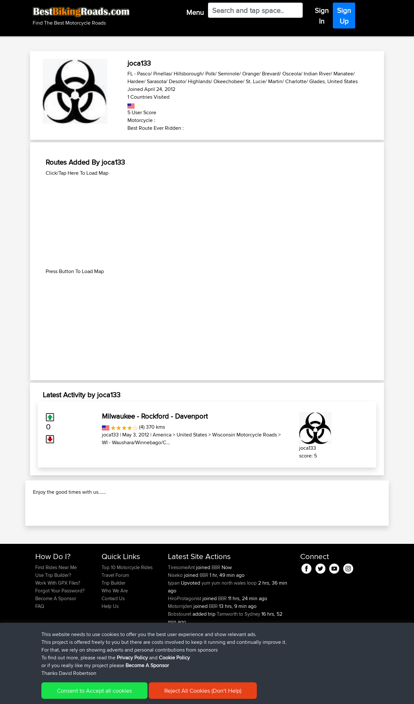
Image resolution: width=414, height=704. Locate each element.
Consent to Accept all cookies (94, 691)
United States (192, 434)
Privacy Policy (132, 657)
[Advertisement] (207, 222)
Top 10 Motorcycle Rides (127, 609)
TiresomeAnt (182, 609)
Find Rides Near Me (56, 609)
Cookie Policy (174, 657)
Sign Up (344, 15)
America (162, 434)
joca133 (110, 434)
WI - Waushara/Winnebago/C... (136, 442)
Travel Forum (115, 616)
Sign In (322, 15)
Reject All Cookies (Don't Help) (202, 691)
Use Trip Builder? (53, 616)
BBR (216, 609)
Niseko (176, 616)
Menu (195, 12)
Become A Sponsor (147, 665)
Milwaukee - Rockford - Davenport (155, 416)
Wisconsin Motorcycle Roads (244, 434)
